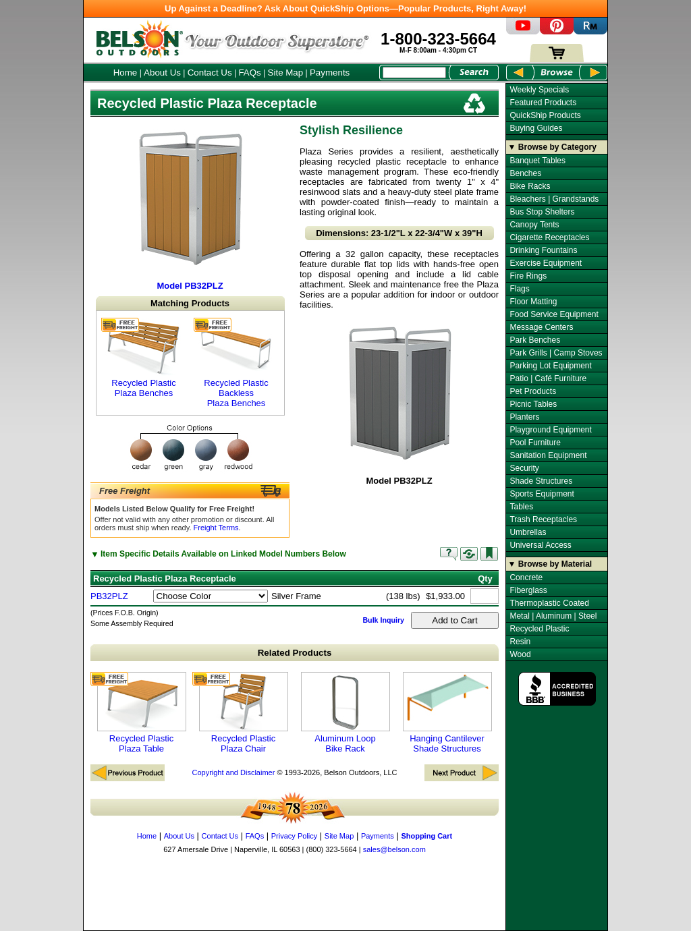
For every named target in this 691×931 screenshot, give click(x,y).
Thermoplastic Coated (548, 603)
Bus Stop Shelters (541, 212)
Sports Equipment (541, 494)
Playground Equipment (550, 429)
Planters (524, 417)
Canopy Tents (534, 224)
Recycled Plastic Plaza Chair (243, 713)
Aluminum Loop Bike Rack (345, 713)
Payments (330, 72)
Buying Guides (535, 128)
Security (523, 468)
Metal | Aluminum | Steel (553, 616)
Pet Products (532, 391)
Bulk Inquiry (383, 620)
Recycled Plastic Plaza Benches (144, 358)
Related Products (295, 653)
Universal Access (540, 545)
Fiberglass (528, 590)
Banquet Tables (537, 160)
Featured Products (542, 102)
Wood (519, 654)
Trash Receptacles (543, 519)
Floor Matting (533, 301)
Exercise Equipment (545, 263)
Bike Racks (529, 186)
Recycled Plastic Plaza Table (141, 713)
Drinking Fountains (543, 250)
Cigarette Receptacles (549, 237)
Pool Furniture (534, 442)
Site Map (286, 72)
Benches (525, 173)
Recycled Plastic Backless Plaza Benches (236, 363)
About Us (162, 72)
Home (125, 72)
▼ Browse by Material (550, 564)
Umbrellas (527, 532)
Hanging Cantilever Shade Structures (447, 713)
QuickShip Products (544, 115)
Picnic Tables (533, 404)
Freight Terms (216, 528)
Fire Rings (528, 276)
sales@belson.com (394, 849)
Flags (519, 288)
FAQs (249, 72)
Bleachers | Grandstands (554, 199)
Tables (521, 506)
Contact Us (210, 72)
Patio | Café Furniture (547, 378)
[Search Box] (414, 72)
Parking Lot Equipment (550, 365)
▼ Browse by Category (552, 147)
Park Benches (534, 340)
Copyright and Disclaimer (233, 772)
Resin (519, 641)
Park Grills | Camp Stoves (555, 353)
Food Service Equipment (553, 314)
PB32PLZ (109, 596)
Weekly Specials (539, 89)
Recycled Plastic (539, 628)
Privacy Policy (294, 836)
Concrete (526, 577)
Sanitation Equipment (547, 455)
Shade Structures (540, 481)
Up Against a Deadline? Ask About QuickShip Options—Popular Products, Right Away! (345, 8)
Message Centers (541, 327)
